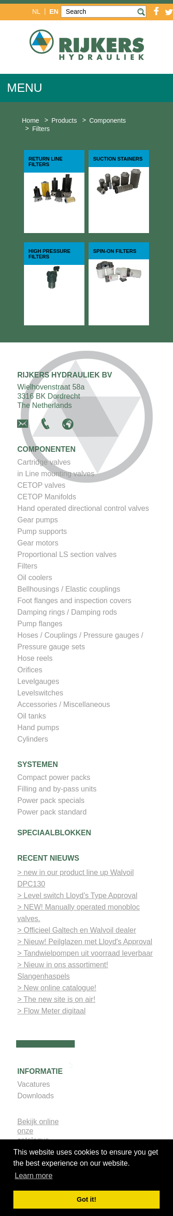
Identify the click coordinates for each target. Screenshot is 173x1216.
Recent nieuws (48, 858)
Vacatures (34, 1084)
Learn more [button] (34, 1176)
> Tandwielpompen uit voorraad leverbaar (85, 953)
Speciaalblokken (54, 833)
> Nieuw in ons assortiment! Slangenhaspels (63, 970)
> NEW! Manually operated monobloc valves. (79, 912)
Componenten (47, 449)
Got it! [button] (86, 1199)
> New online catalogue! (57, 988)
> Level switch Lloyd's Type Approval (77, 895)
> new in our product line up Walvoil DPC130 (76, 878)
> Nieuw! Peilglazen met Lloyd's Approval (85, 942)
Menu (24, 88)
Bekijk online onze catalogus (38, 1131)
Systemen (38, 764)
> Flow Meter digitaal (52, 1011)
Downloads (36, 1096)
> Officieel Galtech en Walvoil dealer (77, 930)
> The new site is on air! (56, 999)
